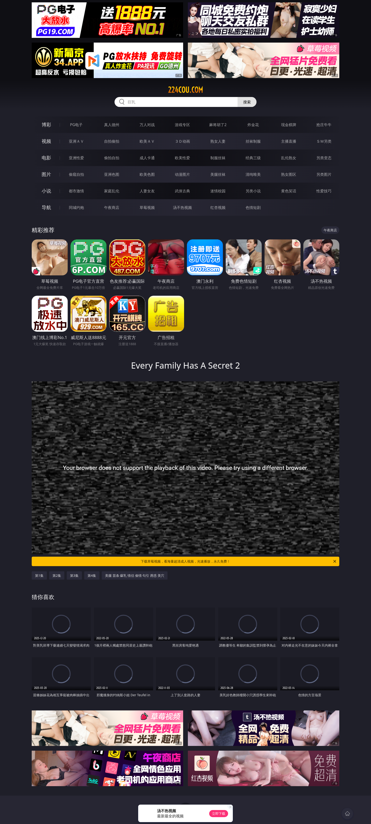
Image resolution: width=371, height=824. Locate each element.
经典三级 (253, 157)
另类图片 (323, 174)
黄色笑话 (288, 191)
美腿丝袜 (217, 174)
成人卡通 (147, 157)
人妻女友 (147, 191)
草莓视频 (147, 207)
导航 (46, 207)
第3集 (74, 575)
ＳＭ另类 (323, 141)
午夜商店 (111, 207)
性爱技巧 (323, 191)
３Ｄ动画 (182, 141)
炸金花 (253, 124)
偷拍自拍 (111, 157)
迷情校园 (217, 191)
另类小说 (253, 191)
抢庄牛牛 (323, 124)
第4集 (92, 575)
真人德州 (111, 124)
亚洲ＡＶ (76, 141)
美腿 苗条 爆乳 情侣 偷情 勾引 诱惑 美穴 (134, 575)
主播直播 (288, 141)
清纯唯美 (253, 174)
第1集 (39, 575)
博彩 (46, 124)
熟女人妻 (217, 141)
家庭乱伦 (111, 191)
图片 (46, 174)
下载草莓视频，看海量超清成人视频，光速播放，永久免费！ (239, 561)
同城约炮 (76, 207)
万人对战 (147, 124)
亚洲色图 (111, 174)
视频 (46, 141)
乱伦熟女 (288, 157)
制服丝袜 (217, 157)
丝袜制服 (253, 141)
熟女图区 (288, 174)
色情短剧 (253, 207)
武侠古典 (182, 191)
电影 (46, 157)
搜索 (247, 102)
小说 (46, 191)
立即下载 (218, 813)
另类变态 (323, 157)
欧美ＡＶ (147, 141)
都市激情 (76, 191)
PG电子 (76, 124)
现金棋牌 (288, 124)
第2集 (57, 575)
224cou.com (185, 90)
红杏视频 (217, 207)
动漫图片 (182, 174)
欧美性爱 (182, 157)
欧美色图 (147, 174)
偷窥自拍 (76, 174)
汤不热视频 (182, 207)
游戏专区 (182, 124)
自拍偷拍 (111, 141)
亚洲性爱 (76, 157)
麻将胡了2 (217, 124)
